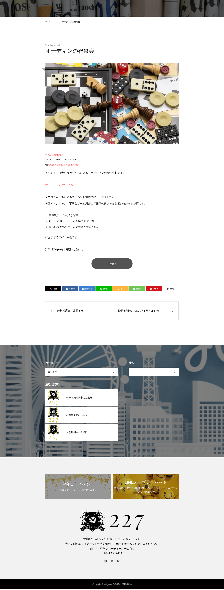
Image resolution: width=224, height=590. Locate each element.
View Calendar (54, 155)
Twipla (112, 264)
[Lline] (103, 289)
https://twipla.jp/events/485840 (63, 164)
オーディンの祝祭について (61, 184)
